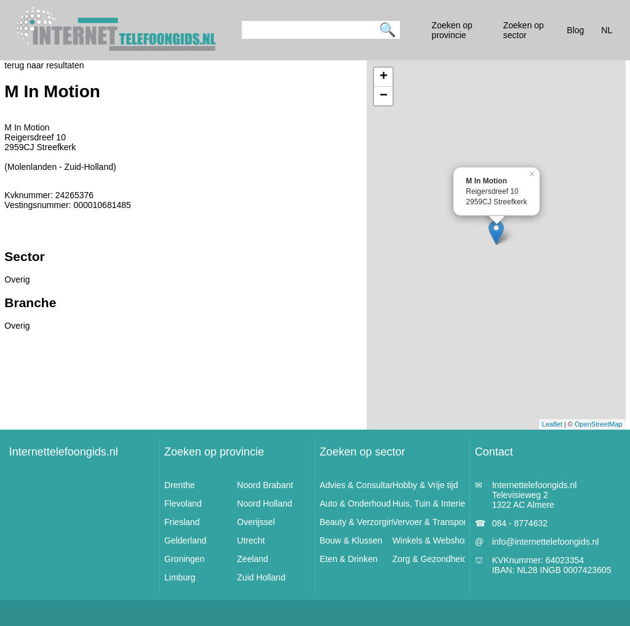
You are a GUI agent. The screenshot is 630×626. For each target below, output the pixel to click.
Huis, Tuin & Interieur (433, 503)
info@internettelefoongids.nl (545, 542)
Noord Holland (264, 503)
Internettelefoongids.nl (63, 452)
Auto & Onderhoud (355, 503)
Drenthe (179, 485)
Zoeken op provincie (214, 452)
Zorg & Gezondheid (430, 559)
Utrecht (251, 540)
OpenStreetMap (599, 424)
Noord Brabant (265, 485)
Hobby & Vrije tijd (425, 485)
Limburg (180, 577)
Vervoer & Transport (431, 522)
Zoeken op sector (362, 452)
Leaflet (552, 424)
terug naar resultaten (44, 65)
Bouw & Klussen (350, 540)
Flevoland (183, 503)
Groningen (184, 559)
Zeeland (252, 559)
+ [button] (384, 77)
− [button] (384, 96)
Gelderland (185, 540)
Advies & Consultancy (361, 485)
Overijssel (255, 522)
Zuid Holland (261, 577)
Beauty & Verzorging (358, 522)
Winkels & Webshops (433, 540)
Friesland (182, 522)
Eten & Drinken (348, 559)
